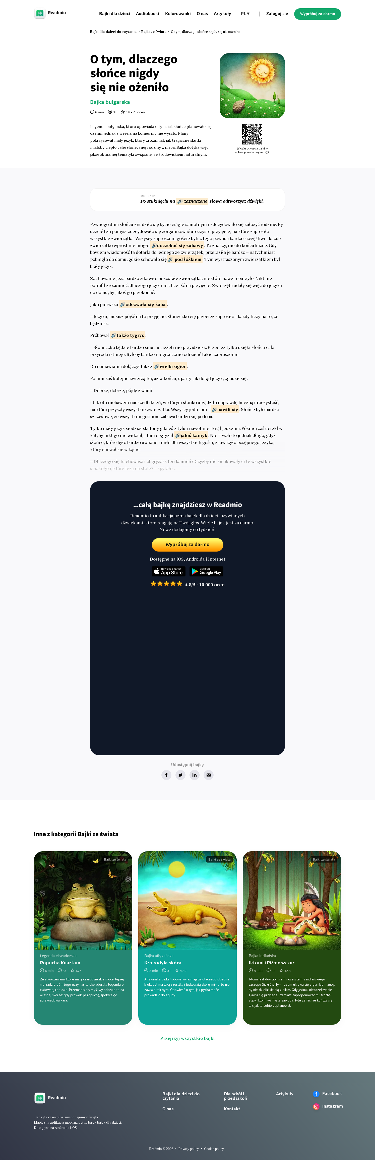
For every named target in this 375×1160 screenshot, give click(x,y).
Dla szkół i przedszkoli (235, 1096)
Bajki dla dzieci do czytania (181, 1096)
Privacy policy (188, 1149)
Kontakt (232, 1109)
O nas (202, 14)
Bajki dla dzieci (114, 14)
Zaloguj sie (277, 14)
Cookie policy (214, 1149)
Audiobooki (147, 14)
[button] (245, 14)
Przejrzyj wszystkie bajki (187, 1038)
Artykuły (222, 14)
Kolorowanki (178, 14)
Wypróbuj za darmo (317, 14)
